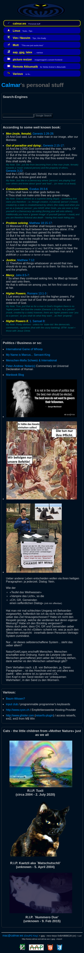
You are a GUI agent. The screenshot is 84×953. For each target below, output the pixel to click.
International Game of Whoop (24, 349)
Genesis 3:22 (14, 170)
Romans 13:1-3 (36, 293)
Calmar (11, 85)
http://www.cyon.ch (17, 709)
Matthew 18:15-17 (40, 223)
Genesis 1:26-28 (43, 133)
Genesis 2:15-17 (53, 145)
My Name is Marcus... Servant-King (28, 354)
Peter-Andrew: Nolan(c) (20, 366)
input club (12, 704)
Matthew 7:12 (25, 260)
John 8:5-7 (22, 275)
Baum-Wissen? (15, 698)
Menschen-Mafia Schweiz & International (31, 360)
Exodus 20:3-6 (38, 189)
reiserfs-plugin (44, 715)
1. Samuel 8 (36, 321)
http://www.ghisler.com (20, 715)
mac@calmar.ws (13, 935)
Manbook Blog (15, 374)
